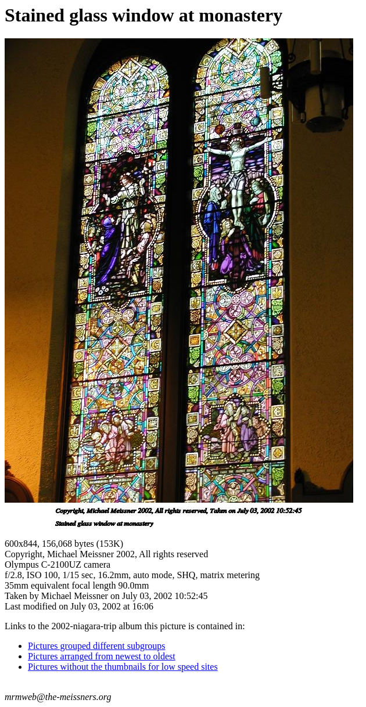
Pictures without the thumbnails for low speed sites (123, 667)
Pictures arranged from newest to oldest (101, 656)
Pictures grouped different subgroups (97, 646)
